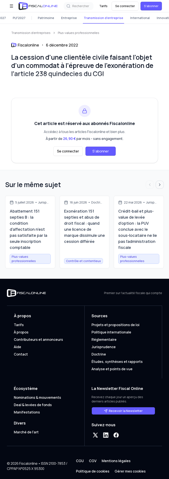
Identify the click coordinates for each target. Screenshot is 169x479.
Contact (21, 354)
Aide (17, 346)
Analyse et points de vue (112, 369)
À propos (21, 332)
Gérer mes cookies (130, 471)
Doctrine (99, 354)
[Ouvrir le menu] (11, 6)
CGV (92, 460)
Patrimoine (46, 18)
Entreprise (69, 18)
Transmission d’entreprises (31, 33)
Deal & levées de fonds (33, 404)
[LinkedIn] (106, 435)
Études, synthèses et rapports (117, 361)
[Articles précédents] (150, 185)
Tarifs (103, 6)
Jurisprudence (104, 346)
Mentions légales (116, 460)
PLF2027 (19, 18)
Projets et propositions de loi (115, 324)
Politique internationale (111, 332)
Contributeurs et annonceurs (38, 339)
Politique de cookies (92, 471)
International (140, 18)
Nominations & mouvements (37, 397)
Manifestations (27, 412)
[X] (95, 435)
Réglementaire (104, 339)
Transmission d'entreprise (103, 18)
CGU (80, 460)
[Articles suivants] (160, 185)
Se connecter (125, 6)
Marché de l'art (26, 432)
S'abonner (151, 6)
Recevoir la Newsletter (123, 411)
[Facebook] (116, 435)
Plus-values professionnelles (78, 33)
